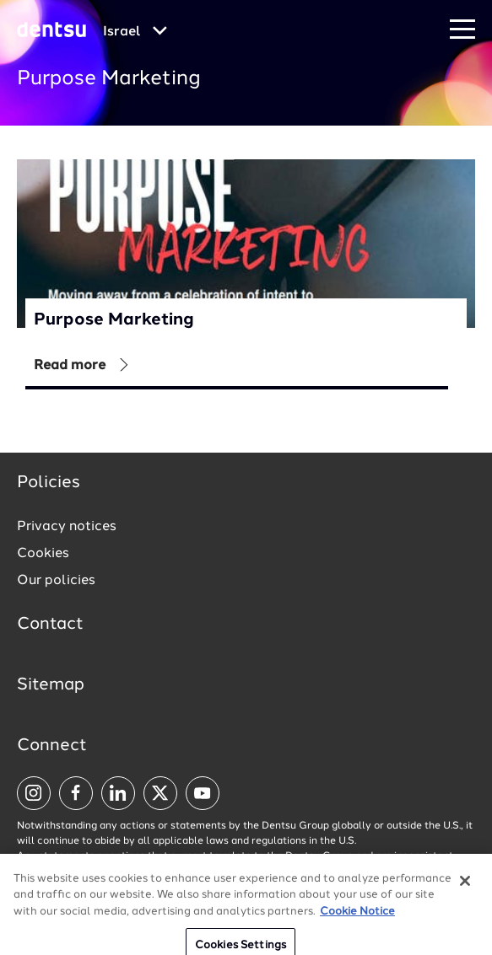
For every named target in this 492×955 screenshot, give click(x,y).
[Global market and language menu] (135, 32)
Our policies (56, 580)
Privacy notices (66, 527)
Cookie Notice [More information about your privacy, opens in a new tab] (357, 920)
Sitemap (50, 685)
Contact (50, 624)
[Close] (465, 890)
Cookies (43, 554)
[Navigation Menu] (462, 29)
